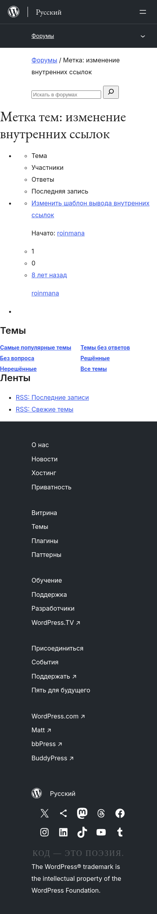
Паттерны (46, 555)
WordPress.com (58, 716)
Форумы (42, 35)
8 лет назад (49, 275)
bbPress (47, 744)
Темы (39, 526)
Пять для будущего (60, 690)
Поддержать (54, 676)
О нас (40, 445)
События (45, 662)
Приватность (51, 487)
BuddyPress (52, 758)
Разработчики (52, 608)
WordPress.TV (56, 622)
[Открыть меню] (144, 12)
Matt (41, 730)
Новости (44, 459)
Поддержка (49, 594)
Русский (63, 793)
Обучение (46, 580)
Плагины (44, 541)
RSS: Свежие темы (45, 409)
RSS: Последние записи (52, 397)
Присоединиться (57, 648)
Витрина (44, 513)
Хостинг (43, 473)
